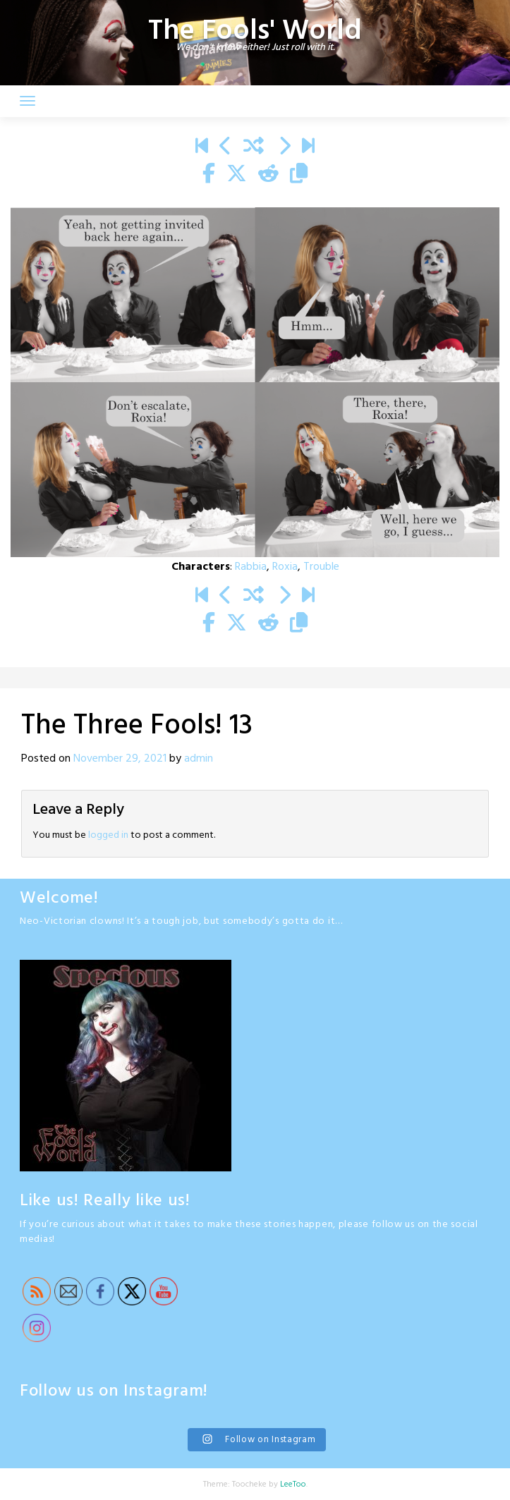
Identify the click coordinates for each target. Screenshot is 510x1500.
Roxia (285, 567)
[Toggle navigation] (27, 100)
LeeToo (293, 1484)
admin (198, 759)
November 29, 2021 (119, 759)
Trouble (321, 567)
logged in (108, 835)
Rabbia (251, 567)
